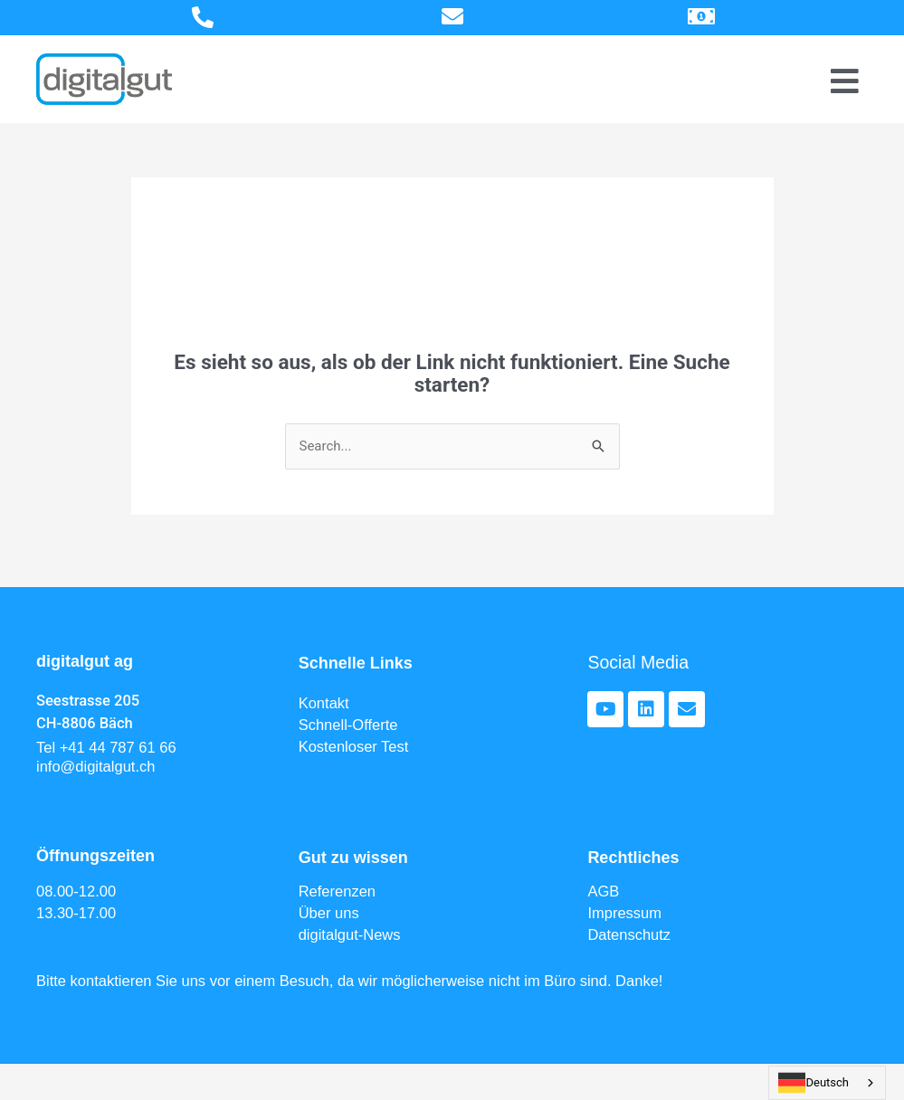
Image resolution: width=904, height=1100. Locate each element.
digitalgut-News (350, 934)
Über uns (329, 913)
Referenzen (337, 891)
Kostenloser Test (354, 746)
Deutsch (813, 1082)
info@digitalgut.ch (95, 766)
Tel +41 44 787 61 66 (106, 747)
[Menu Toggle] (845, 81)
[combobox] (827, 1083)
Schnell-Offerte (348, 724)
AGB (603, 891)
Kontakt (324, 703)
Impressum (624, 913)
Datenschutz (629, 934)
